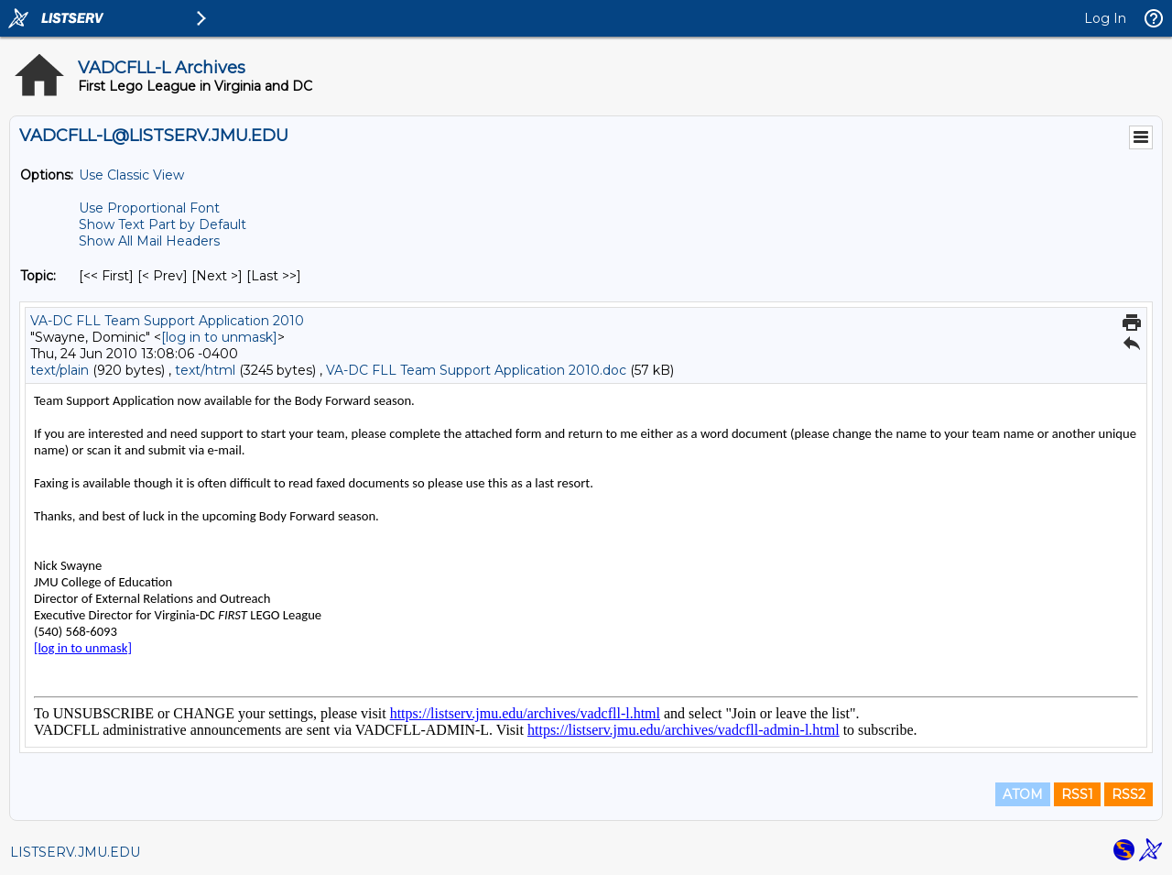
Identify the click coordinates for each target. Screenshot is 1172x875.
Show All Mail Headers (149, 241)
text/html (205, 370)
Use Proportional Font (149, 208)
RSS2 (1128, 794)
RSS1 (1077, 794)
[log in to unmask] (219, 337)
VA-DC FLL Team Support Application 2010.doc (476, 370)
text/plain (59, 370)
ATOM (1023, 794)
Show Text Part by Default (162, 224)
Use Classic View (131, 175)
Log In (1105, 18)
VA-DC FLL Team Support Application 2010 (167, 320)
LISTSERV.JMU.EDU (75, 852)
